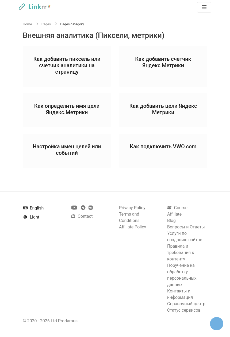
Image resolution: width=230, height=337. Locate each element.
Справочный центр (186, 303)
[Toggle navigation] (204, 7)
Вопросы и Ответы (186, 226)
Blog (171, 220)
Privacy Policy (132, 207)
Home (27, 24)
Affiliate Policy (132, 226)
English (33, 208)
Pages (46, 24)
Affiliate (174, 214)
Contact (82, 216)
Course (177, 207)
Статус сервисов (184, 310)
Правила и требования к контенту (180, 252)
